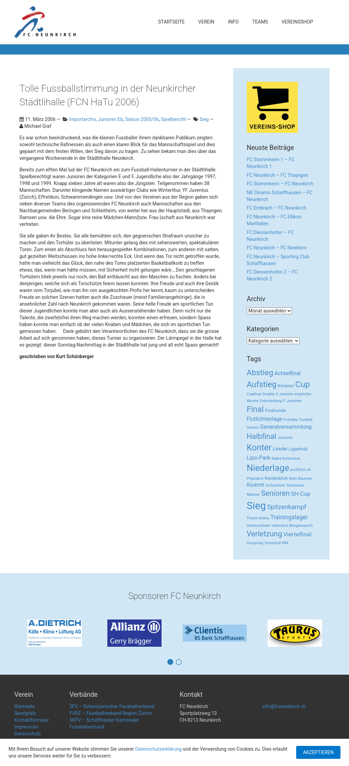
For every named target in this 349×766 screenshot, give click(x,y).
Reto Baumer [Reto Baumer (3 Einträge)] (300, 478)
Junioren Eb (110, 119)
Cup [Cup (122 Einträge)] (302, 384)
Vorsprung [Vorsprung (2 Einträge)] (255, 543)
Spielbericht (173, 119)
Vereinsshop (297, 22)
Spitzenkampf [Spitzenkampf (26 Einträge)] (286, 507)
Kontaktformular (31, 720)
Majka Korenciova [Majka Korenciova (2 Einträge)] (286, 458)
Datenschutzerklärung (158, 749)
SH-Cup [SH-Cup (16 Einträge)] (300, 493)
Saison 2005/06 (142, 119)
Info (233, 22)
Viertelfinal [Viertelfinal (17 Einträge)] (297, 534)
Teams (260, 22)
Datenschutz (27, 733)
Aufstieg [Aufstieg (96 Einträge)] (261, 384)
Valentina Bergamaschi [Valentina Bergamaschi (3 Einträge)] (292, 525)
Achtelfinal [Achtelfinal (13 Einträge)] (287, 373)
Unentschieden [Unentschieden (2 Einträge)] (259, 525)
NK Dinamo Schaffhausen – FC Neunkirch (280, 196)
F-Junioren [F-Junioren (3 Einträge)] (292, 400)
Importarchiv (82, 119)
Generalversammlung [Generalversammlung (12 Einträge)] (286, 427)
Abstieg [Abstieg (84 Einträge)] (260, 372)
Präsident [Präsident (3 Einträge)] (255, 478)
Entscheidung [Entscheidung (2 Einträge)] (271, 401)
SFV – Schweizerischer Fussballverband (112, 706)
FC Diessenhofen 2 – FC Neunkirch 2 (272, 275)
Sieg (204, 119)
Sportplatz (25, 713)
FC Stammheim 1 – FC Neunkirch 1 (271, 163)
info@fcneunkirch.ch (284, 706)
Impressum (26, 727)
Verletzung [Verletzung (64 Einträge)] (264, 534)
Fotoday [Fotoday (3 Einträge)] (291, 419)
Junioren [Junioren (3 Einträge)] (285, 437)
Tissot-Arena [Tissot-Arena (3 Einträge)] (258, 518)
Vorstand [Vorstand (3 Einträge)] (272, 542)
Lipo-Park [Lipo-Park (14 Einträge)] (259, 458)
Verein (206, 22)
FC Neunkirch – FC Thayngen (277, 175)
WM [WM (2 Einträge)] (285, 543)
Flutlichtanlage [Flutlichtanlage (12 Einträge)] (265, 419)
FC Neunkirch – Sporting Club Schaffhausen (278, 260)
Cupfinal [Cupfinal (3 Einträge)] (254, 394)
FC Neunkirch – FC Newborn (277, 247)
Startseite (171, 22)
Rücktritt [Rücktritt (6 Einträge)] (255, 485)
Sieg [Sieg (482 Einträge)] (256, 505)
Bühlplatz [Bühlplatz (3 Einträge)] (286, 385)
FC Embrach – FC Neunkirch (276, 208)
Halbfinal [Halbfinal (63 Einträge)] (261, 436)
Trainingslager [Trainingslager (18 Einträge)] (289, 517)
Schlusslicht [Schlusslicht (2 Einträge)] (275, 485)
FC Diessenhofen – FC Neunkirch (270, 236)
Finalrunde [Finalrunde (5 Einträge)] (275, 410)
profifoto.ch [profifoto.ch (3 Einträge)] (300, 469)
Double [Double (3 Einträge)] (268, 394)
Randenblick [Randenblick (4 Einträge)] (276, 478)
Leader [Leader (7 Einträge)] (280, 448)
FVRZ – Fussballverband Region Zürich (111, 713)
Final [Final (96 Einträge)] (255, 409)
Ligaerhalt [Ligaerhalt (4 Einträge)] (298, 448)
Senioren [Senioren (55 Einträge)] (275, 493)
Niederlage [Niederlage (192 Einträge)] (268, 468)
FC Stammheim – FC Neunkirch (280, 183)
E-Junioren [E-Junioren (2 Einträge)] (284, 394)
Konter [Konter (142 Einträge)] (259, 448)
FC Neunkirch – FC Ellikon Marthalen (274, 220)
